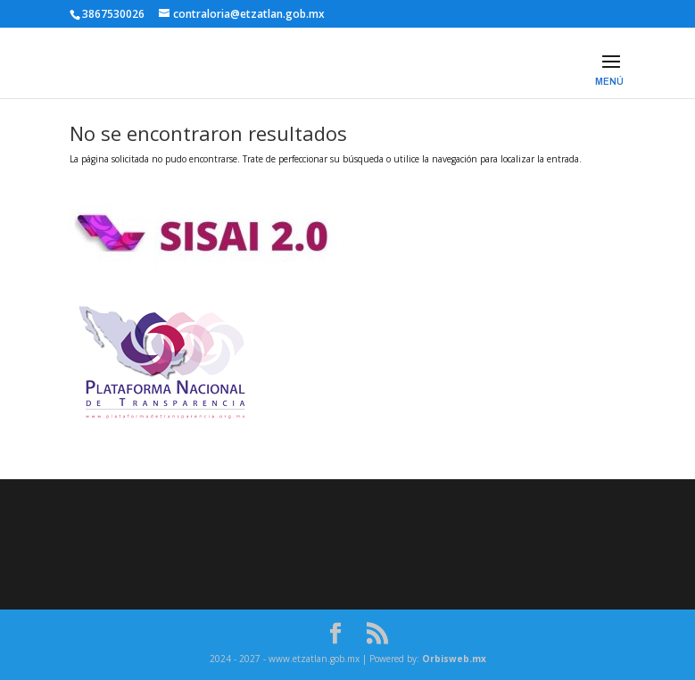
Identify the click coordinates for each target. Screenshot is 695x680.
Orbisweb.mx (454, 658)
